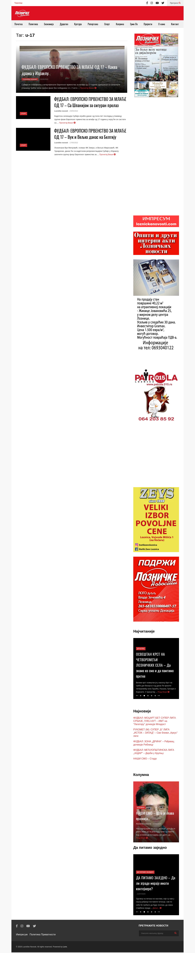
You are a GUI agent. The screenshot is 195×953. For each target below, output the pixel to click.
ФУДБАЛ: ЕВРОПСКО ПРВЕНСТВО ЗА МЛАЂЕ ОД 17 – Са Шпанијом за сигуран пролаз (90, 102)
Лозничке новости (143, 824)
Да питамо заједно (145, 873)
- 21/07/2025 (140, 894)
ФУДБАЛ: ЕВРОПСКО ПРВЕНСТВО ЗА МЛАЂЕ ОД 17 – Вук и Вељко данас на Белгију (90, 134)
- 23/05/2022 (43, 79)
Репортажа (93, 24)
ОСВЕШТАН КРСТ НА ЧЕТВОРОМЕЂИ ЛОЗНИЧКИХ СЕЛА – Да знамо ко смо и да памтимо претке (155, 665)
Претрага (175, 3)
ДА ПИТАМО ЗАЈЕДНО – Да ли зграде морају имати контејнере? (155, 883)
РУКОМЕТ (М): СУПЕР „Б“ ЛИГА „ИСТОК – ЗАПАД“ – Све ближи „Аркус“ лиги (155, 733)
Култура (78, 24)
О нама (161, 24)
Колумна (120, 24)
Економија (49, 24)
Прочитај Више (88, 88)
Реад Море (163, 693)
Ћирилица (18, 3)
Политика (33, 24)
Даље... (157, 909)
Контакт (175, 24)
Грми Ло (134, 24)
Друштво (64, 24)
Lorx (65, 947)
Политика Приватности (43, 935)
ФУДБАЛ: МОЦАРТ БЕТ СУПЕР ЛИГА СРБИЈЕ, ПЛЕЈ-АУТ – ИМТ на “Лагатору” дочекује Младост (154, 721)
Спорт (107, 24)
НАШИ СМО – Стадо (145, 759)
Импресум (22, 935)
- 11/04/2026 (156, 824)
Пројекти (148, 24)
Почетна (18, 24)
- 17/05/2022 (73, 143)
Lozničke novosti (30, 79)
